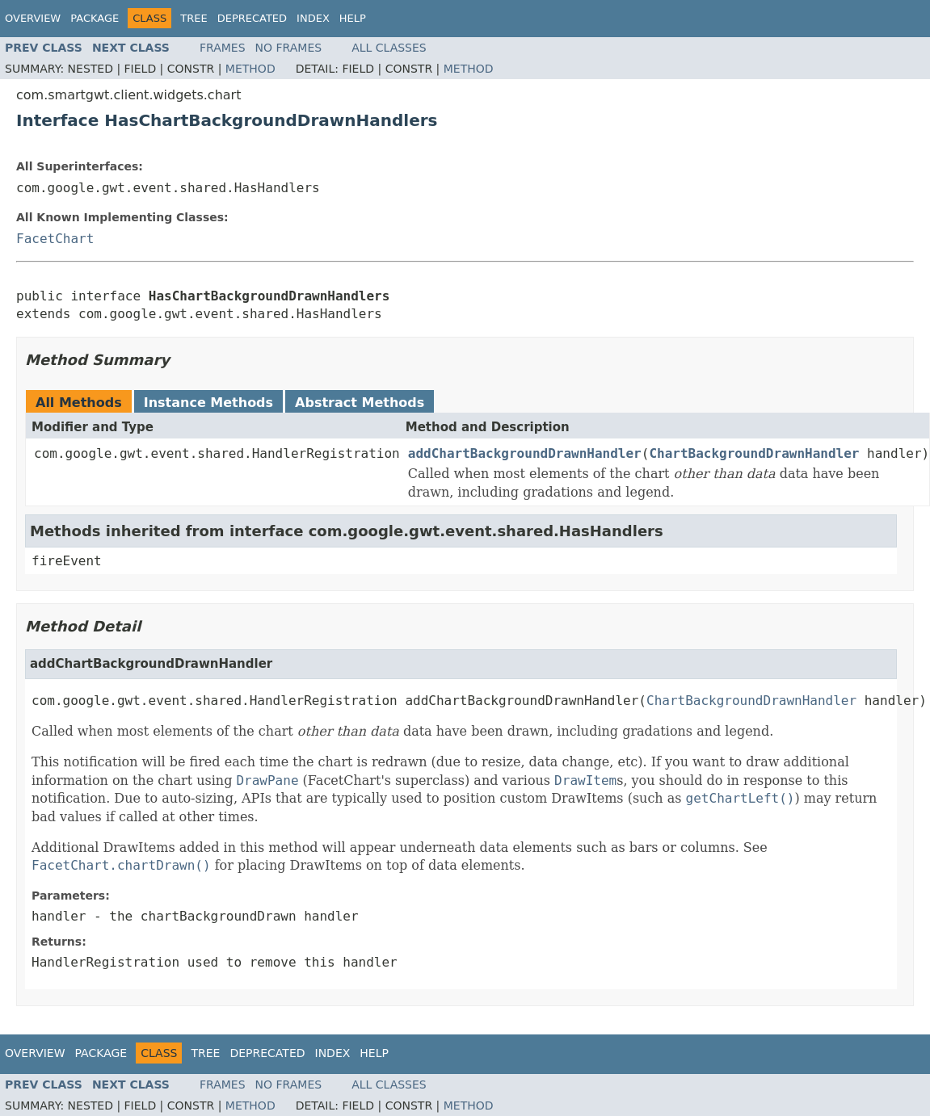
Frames (223, 47)
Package (94, 18)
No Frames (288, 47)
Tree (193, 18)
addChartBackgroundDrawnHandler (525, 453)
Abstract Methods (359, 402)
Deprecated (252, 18)
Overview (33, 18)
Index (313, 18)
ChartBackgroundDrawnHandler (754, 453)
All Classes (389, 47)
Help (352, 18)
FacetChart (55, 238)
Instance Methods (208, 402)
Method (250, 68)
